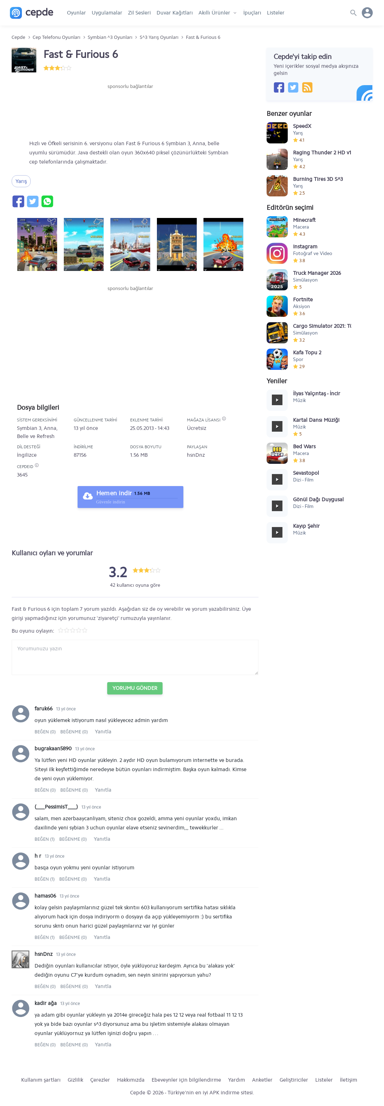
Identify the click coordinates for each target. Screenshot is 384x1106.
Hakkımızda (131, 1080)
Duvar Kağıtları (175, 13)
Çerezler (100, 1080)
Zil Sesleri (139, 13)
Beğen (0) (46, 731)
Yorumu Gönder (134, 688)
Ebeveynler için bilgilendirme (186, 1080)
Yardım (236, 1080)
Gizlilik (75, 1080)
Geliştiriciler (294, 1080)
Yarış (21, 181)
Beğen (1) (45, 839)
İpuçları (252, 13)
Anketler (262, 1080)
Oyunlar (76, 13)
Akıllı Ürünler (214, 13)
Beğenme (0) (74, 731)
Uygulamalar (107, 13)
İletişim (348, 1080)
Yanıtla (103, 731)
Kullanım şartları (41, 1080)
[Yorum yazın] (135, 657)
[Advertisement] (130, 111)
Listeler (276, 13)
